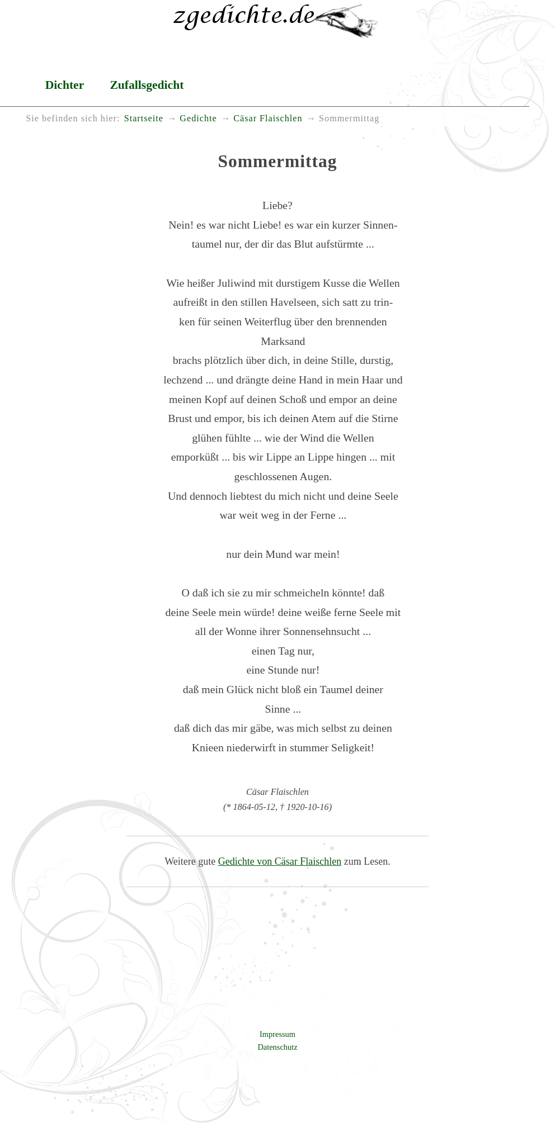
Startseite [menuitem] (143, 118)
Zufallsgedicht (147, 85)
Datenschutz (277, 1047)
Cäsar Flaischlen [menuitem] (267, 118)
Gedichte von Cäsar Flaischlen (279, 861)
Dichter (64, 85)
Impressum (277, 1034)
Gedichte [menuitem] (198, 118)
